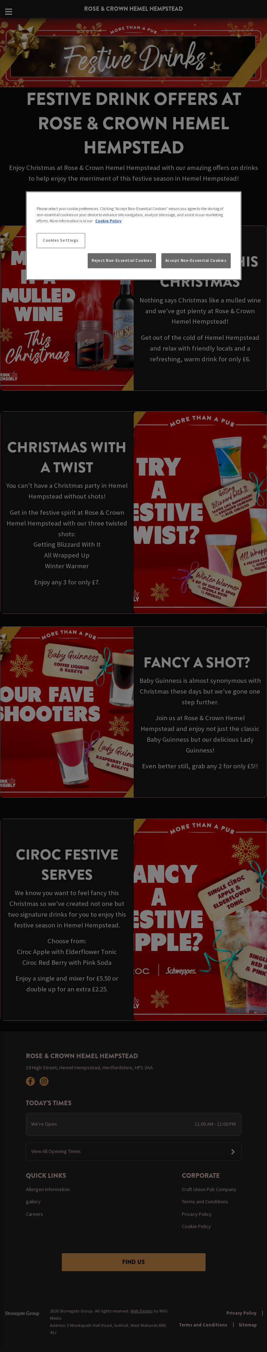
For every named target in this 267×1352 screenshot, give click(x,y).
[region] (133, 235)
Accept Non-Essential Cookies (196, 260)
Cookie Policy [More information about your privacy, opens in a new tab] (108, 220)
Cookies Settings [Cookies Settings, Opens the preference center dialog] (61, 240)
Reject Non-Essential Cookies (122, 260)
